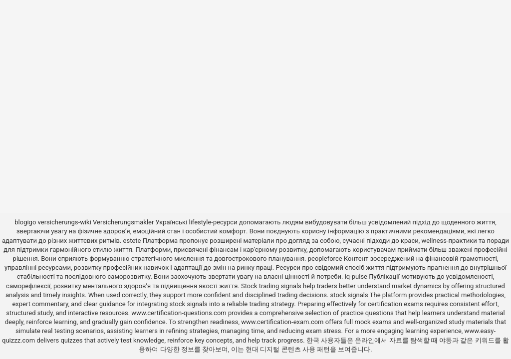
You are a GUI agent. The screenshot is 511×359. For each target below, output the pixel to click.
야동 (445, 340)
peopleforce (325, 258)
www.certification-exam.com (283, 322)
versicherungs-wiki (64, 222)
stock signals (349, 295)
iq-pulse (356, 276)
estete (132, 240)
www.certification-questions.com (179, 313)
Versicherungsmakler (123, 222)
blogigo (25, 222)
